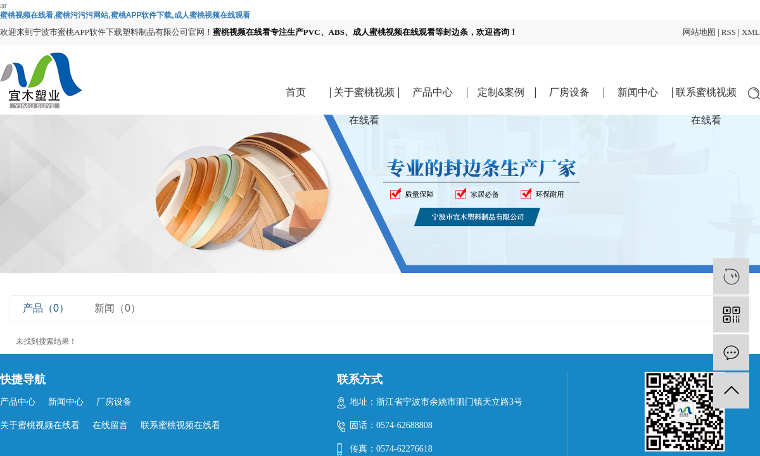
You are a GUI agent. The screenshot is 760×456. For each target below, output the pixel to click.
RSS (728, 32)
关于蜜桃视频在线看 (364, 96)
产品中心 (432, 92)
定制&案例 (501, 92)
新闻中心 (638, 92)
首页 (296, 92)
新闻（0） (117, 308)
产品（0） (46, 308)
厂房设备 (569, 92)
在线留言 (110, 425)
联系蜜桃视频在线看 (706, 96)
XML (751, 32)
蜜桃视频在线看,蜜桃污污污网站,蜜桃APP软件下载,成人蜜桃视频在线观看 (125, 15)
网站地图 (699, 32)
